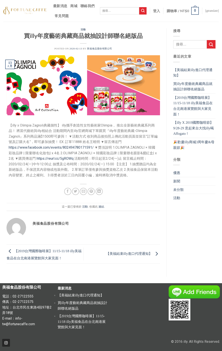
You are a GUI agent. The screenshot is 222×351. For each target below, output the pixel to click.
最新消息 (60, 6)
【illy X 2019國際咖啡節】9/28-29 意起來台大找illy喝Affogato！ (193, 128)
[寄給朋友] (83, 191)
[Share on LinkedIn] (99, 191)
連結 (101, 206)
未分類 (178, 190)
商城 (73, 6)
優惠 (176, 173)
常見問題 (62, 16)
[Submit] (143, 11)
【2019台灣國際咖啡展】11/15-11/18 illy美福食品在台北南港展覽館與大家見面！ (193, 106)
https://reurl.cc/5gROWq (55, 158)
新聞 (176, 181)
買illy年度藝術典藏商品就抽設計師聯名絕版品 (192, 86)
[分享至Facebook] (67, 191)
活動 (83, 29)
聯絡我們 (87, 6)
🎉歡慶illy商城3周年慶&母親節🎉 (193, 145)
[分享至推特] (75, 191)
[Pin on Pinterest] (91, 191)
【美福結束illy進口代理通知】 (133, 253)
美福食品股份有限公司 (99, 48)
